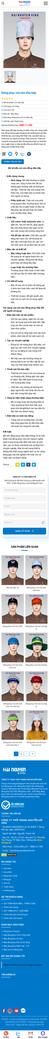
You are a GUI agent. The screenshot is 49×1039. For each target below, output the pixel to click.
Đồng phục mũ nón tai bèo (36, 665)
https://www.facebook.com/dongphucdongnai (23, 965)
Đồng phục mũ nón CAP (12, 626)
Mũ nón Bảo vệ (13, 588)
